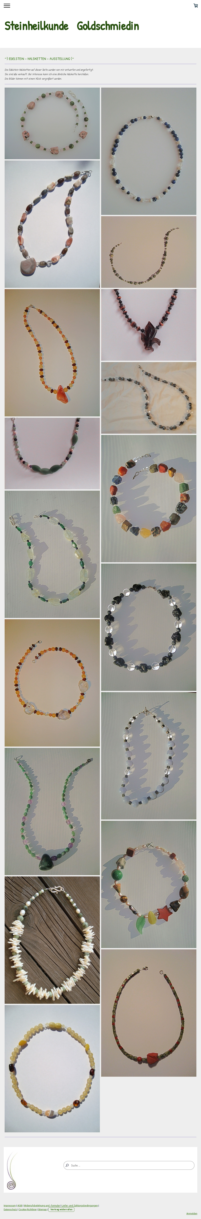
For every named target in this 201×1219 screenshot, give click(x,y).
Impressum (10, 1205)
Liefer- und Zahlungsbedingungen (80, 1205)
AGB (19, 1205)
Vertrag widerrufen (61, 1209)
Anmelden (191, 1213)
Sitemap (42, 1209)
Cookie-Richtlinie (27, 1209)
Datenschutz (10, 1209)
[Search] (129, 1165)
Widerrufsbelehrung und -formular (42, 1205)
